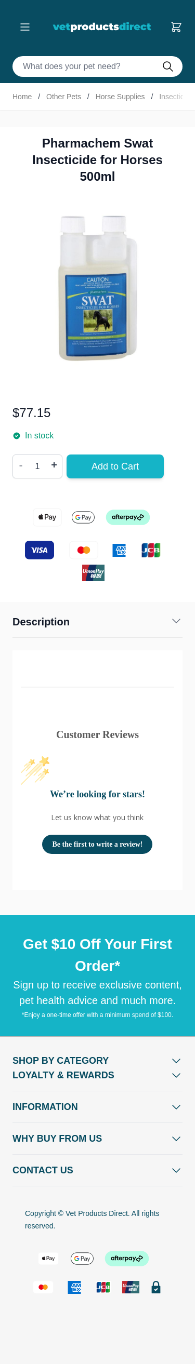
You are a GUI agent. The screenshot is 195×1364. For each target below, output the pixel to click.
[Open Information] (97, 1107)
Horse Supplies (120, 96)
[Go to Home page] (104, 27)
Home (22, 96)
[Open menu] (24, 27)
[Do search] (172, 66)
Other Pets (63, 96)
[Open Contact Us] (97, 1170)
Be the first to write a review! (98, 844)
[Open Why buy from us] (97, 1138)
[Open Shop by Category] (97, 1060)
